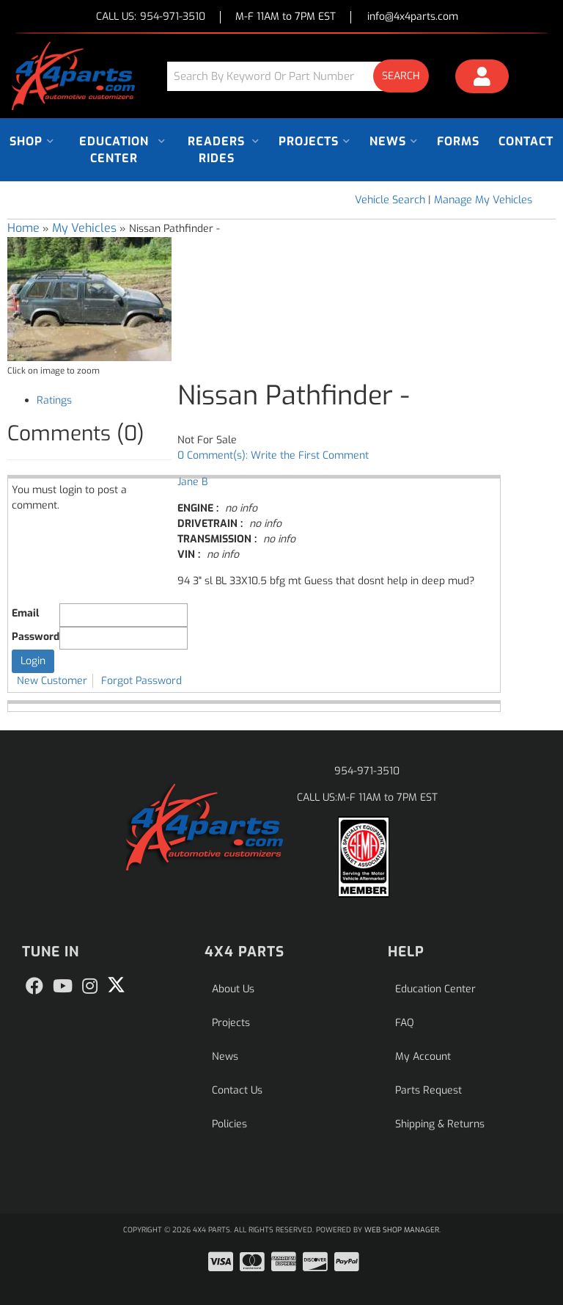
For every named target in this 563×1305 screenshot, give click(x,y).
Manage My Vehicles (483, 200)
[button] (303, 75)
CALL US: (150, 17)
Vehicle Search (390, 200)
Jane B (192, 482)
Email (25, 613)
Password (35, 637)
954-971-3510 (367, 771)
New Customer (52, 681)
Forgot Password (141, 681)
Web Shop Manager (401, 1230)
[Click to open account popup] (482, 78)
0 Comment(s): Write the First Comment (273, 455)
